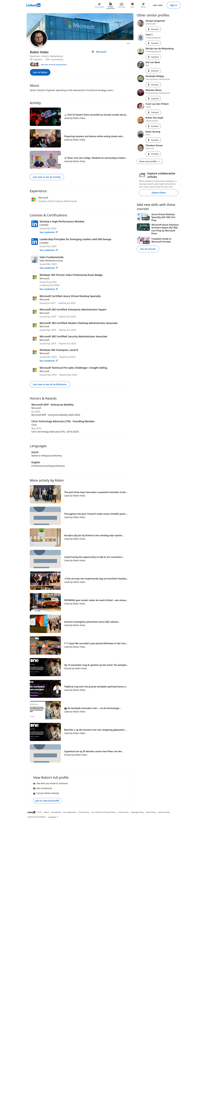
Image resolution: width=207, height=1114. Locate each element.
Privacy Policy (83, 812)
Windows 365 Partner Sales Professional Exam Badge (71, 275)
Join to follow (40, 72)
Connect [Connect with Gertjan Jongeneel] (153, 29)
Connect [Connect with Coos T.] (153, 43)
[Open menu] (128, 43)
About (46, 812)
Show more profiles (149, 161)
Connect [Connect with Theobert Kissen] (153, 154)
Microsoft (44, 278)
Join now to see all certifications (50, 384)
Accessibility (56, 812)
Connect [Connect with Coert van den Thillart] (153, 112)
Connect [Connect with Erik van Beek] (153, 70)
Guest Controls (164, 812)
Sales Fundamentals (51, 257)
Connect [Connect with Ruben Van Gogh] (153, 126)
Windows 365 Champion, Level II (59, 350)
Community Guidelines (37, 817)
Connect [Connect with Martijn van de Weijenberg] (153, 57)
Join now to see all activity (47, 177)
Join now (157, 5)
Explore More (159, 192)
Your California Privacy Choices (103, 812)
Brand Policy (151, 812)
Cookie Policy (123, 812)
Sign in (173, 5)
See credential (49, 232)
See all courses (148, 248)
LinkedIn (44, 224)
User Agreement (69, 812)
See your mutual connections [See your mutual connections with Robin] (54, 64)
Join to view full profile (47, 800)
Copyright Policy (137, 812)
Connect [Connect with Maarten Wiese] (153, 98)
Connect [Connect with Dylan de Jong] (153, 140)
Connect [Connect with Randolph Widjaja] (153, 84)
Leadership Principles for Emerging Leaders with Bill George (75, 239)
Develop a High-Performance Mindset (62, 221)
